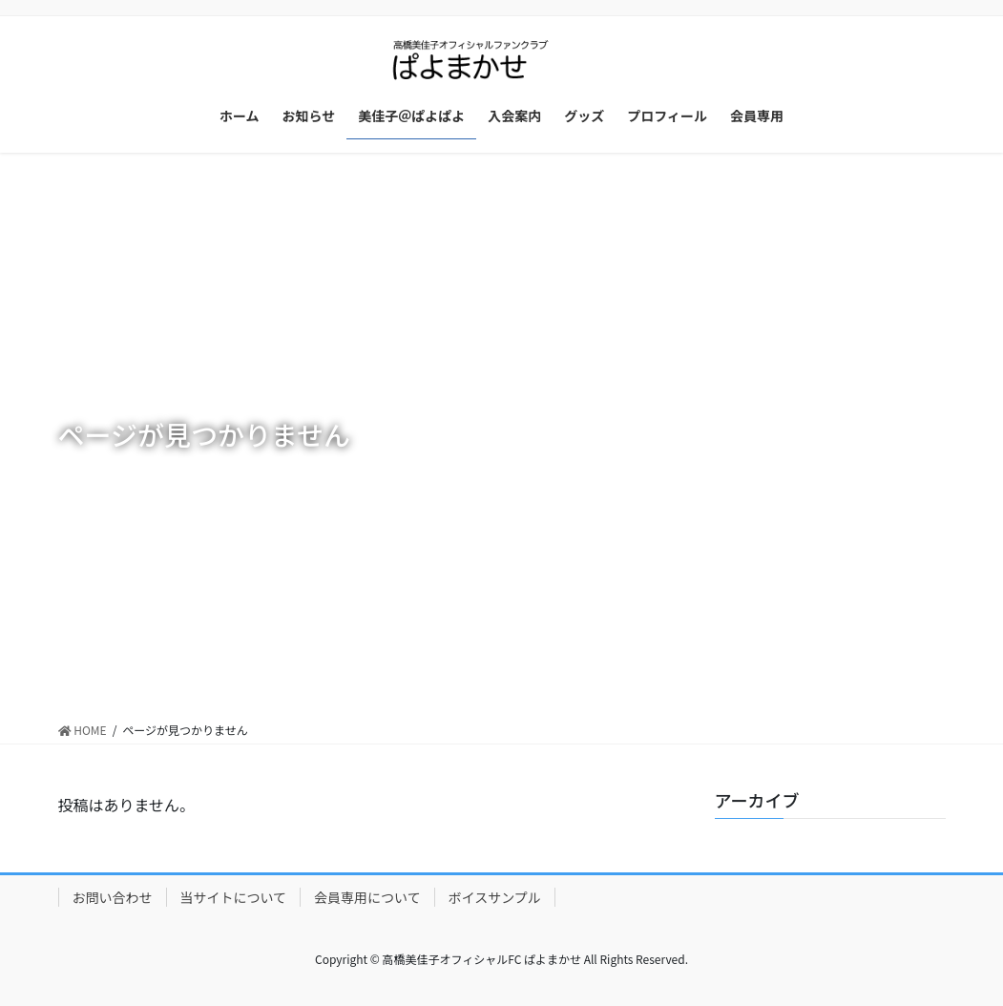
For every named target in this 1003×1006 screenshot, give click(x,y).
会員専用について (367, 897)
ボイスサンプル (495, 897)
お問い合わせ (113, 897)
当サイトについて (233, 897)
